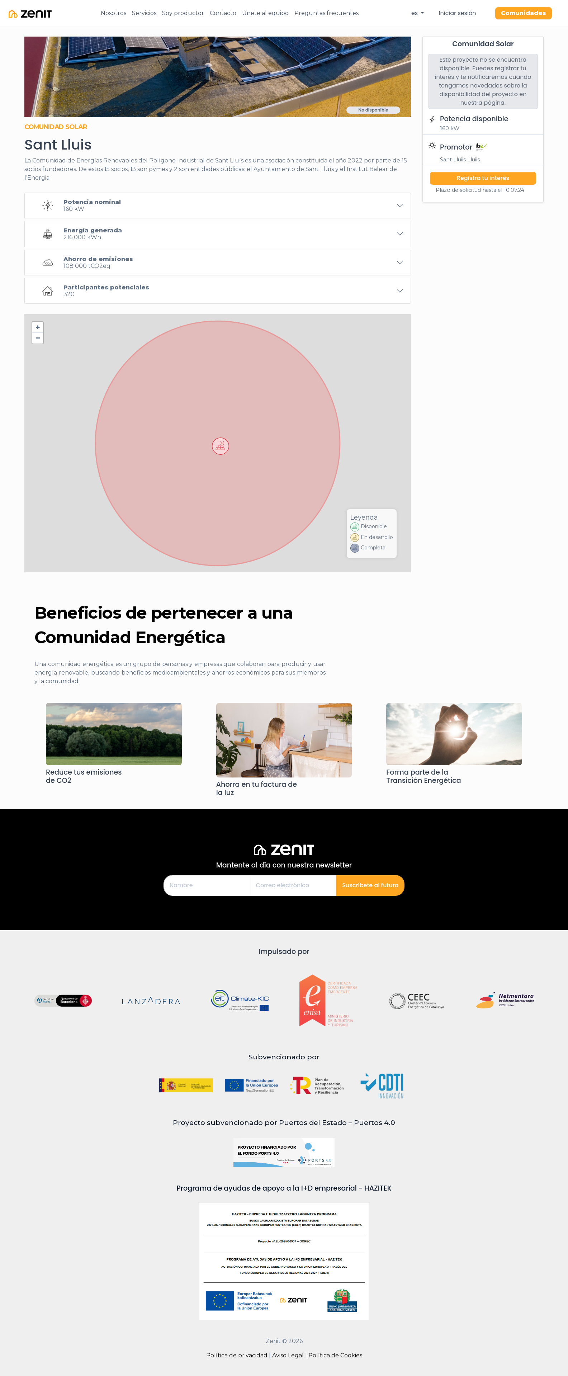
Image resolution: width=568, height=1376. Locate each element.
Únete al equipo (265, 13)
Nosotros (113, 13)
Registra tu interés (483, 178)
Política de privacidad (237, 1355)
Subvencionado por (284, 1057)
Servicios (144, 13)
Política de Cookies (335, 1355)
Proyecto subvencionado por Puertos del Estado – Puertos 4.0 (284, 1122)
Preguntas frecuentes (326, 13)
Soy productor (183, 13)
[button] (220, 446)
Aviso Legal (288, 1355)
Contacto (223, 13)
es (415, 13)
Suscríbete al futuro (370, 885)
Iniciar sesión (457, 13)
